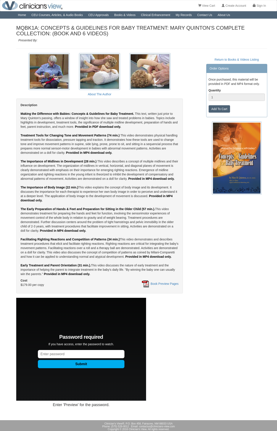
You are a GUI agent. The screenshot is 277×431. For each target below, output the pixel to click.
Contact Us (204, 15)
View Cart (206, 5)
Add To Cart (219, 109)
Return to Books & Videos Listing (237, 59)
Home (22, 15)
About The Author (99, 94)
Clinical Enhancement (155, 15)
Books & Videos (125, 15)
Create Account (234, 5)
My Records (184, 15)
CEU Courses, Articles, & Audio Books (57, 15)
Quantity (215, 90)
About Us (224, 15)
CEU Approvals (98, 15)
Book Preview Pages (165, 283)
